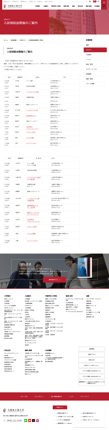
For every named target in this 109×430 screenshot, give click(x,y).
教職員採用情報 (8, 334)
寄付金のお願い (8, 338)
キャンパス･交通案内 (10, 305)
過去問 (27, 345)
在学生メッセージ (88, 416)
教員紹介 (47, 310)
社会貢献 (96, 6)
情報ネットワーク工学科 (52, 305)
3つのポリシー (29, 305)
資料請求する (53, 279)
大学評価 (6, 303)
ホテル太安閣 (30, 138)
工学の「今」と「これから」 (91, 420)
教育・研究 (89, 64)
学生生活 (80, 6)
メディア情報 (90, 83)
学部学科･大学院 (55, 6)
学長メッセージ (8, 299)
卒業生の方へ (32, 1)
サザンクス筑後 (30, 132)
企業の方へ (40, 1)
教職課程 (47, 316)
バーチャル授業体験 (64, 420)
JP (94, 1)
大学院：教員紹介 (50, 334)
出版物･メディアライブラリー (12, 331)
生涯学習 (47, 355)
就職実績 (47, 314)
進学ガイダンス (29, 319)
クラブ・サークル (91, 69)
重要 (87, 45)
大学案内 (37, 6)
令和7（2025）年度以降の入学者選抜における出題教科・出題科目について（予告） (34, 337)
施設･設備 (88, 6)
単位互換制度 (8, 369)
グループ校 (23, 396)
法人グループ (8, 329)
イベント (88, 59)
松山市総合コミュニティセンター (32, 127)
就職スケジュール (91, 305)
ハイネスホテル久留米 (32, 92)
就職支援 (88, 301)
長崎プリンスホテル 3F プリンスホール (33, 213)
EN (98, 1)
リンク (71, 396)
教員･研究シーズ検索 (72, 307)
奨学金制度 (7, 364)
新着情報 (13, 40)
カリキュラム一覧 (50, 319)
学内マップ (28, 374)
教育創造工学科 (49, 307)
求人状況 (88, 310)
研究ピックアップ (71, 309)
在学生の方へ (15, 1)
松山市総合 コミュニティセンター (34, 220)
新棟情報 (6, 336)
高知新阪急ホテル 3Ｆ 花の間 (32, 206)
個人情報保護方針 (56, 396)
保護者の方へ (24, 1)
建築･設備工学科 (50, 303)
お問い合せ (92, 360)
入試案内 (45, 6)
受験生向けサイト (30, 325)
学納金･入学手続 (29, 310)
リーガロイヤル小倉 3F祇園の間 (33, 199)
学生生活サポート (9, 371)
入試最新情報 (28, 303)
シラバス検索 (91, 371)
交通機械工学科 (49, 301)
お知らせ (7, 19)
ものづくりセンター (30, 367)
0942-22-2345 (14, 420)
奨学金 (27, 312)
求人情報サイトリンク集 (93, 312)
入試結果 (27, 316)
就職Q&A (88, 307)
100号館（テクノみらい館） (32, 353)
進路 (73, 6)
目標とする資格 (49, 312)
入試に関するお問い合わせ (32, 321)
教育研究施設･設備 (30, 369)
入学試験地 (28, 307)
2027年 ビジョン (8, 307)
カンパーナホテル (31, 143)
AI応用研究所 (69, 302)
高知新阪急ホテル (31, 116)
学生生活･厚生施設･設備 (31, 372)
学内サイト (91, 365)
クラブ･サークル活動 (10, 360)
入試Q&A (27, 314)
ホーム (6, 40)
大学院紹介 (48, 321)
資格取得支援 (8, 366)
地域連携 (88, 74)
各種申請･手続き (9, 362)
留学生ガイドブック (30, 340)
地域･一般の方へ (49, 1)
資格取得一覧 (90, 316)
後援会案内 (7, 327)
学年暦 (6, 355)
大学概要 (6, 301)
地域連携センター (30, 365)
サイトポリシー (39, 396)
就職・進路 (89, 79)
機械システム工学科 (51, 299)
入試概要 (27, 299)
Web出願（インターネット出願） (34, 301)
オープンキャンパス (30, 342)
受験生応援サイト (63, 413)
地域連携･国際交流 (9, 325)
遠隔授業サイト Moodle (91, 382)
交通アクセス (91, 354)
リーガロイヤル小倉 (32, 110)
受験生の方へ (7, 1)
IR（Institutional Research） (75, 311)
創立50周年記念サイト (89, 413)
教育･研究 (66, 6)
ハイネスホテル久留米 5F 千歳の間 (34, 178)
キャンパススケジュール (11, 353)
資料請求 (27, 323)
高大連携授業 (49, 361)
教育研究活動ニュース (72, 305)
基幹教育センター (9, 357)
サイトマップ (85, 396)
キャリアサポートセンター (93, 299)
